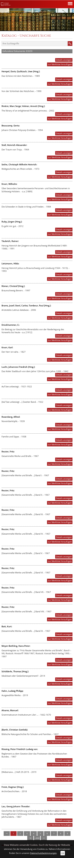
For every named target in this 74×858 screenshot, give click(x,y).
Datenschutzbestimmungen (43, 853)
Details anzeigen (64, 59)
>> (44, 838)
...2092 (37, 838)
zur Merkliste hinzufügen (60, 64)
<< (7, 833)
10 (30, 838)
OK (62, 853)
